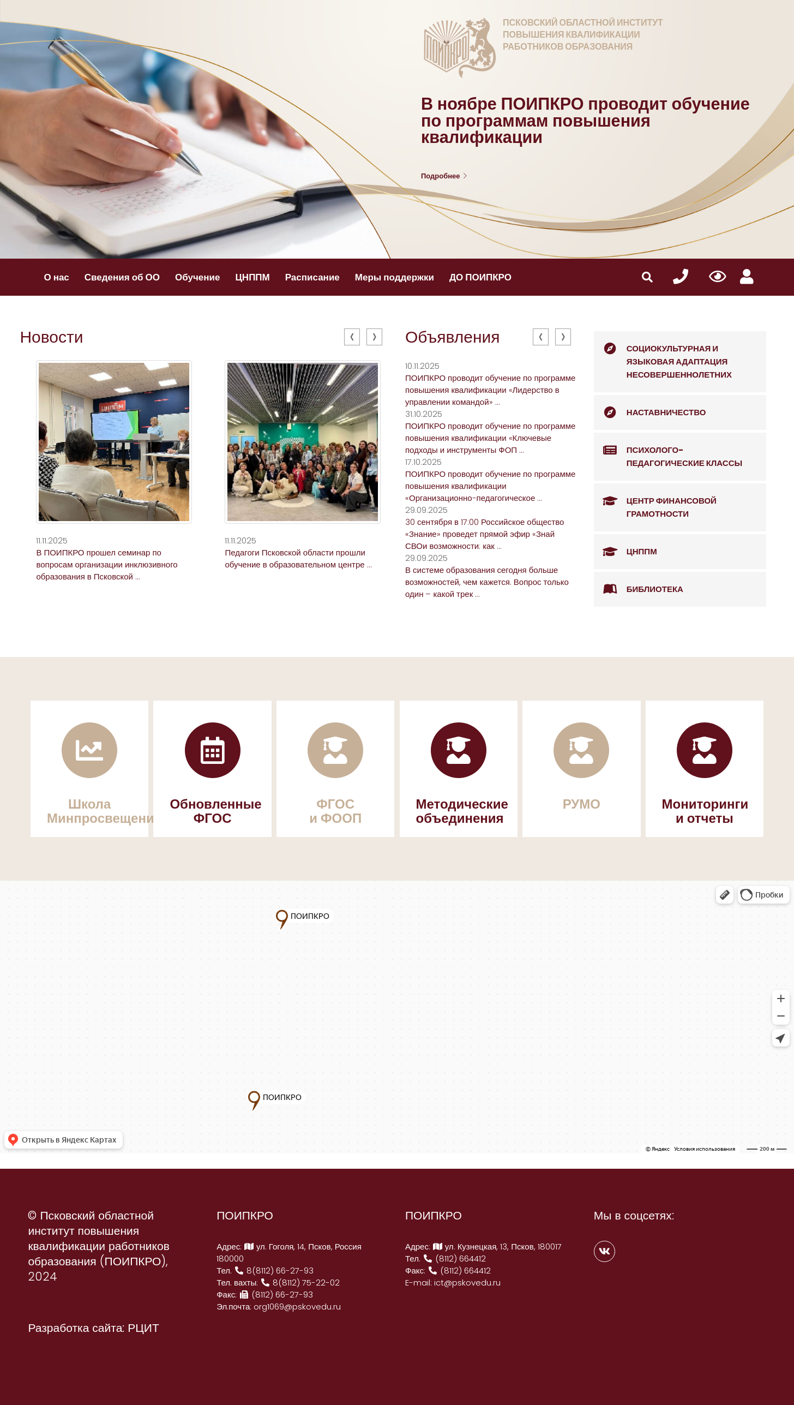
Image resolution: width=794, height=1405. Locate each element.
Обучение (197, 277)
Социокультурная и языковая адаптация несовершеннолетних (663, 355)
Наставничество (650, 412)
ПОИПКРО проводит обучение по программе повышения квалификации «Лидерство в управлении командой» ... (490, 390)
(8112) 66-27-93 (276, 1294)
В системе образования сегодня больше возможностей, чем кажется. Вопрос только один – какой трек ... (487, 582)
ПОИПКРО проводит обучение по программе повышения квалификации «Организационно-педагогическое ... (490, 486)
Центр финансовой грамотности (655, 501)
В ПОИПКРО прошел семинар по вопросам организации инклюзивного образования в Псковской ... (106, 564)
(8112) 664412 (454, 1258)
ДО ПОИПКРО (480, 277)
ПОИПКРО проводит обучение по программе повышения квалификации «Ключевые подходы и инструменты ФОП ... (490, 438)
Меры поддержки (394, 277)
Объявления (452, 337)
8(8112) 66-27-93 (274, 1270)
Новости (51, 337)
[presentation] (352, 336)
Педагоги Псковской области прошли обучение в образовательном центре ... (298, 558)
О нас (56, 277)
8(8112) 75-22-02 (300, 1282)
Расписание (312, 277)
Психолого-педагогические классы (668, 451)
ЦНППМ (252, 277)
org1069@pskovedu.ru (297, 1306)
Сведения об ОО (122, 277)
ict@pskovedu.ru (467, 1282)
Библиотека (638, 589)
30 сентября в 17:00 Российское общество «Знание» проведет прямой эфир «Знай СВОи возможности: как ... (484, 534)
